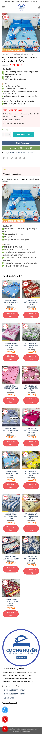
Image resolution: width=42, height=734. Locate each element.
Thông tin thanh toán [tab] (12, 174)
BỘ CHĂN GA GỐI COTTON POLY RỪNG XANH (31, 473)
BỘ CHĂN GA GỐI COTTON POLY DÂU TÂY (11, 388)
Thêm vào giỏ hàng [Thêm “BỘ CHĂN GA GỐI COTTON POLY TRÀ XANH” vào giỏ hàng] (10, 485)
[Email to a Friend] (16, 158)
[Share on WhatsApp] (4, 158)
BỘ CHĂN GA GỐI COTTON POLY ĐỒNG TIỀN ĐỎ (10, 601)
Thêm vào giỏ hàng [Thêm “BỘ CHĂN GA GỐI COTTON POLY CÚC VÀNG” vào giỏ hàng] (31, 528)
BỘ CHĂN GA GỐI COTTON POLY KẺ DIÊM (10, 516)
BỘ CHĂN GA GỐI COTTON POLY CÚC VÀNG (31, 516)
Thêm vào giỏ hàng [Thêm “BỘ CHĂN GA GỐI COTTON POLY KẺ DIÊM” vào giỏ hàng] (10, 528)
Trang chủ (5, 54)
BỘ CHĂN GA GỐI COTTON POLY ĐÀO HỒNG (11, 345)
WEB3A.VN (26, 732)
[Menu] (3, 7)
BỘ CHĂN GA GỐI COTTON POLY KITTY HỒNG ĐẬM (31, 431)
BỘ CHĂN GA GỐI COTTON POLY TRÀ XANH (11, 473)
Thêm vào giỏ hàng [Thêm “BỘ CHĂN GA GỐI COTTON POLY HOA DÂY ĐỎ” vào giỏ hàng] (31, 315)
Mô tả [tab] (6, 169)
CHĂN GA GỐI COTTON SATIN (15, 694)
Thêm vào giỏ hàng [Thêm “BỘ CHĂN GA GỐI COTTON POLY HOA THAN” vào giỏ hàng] (31, 571)
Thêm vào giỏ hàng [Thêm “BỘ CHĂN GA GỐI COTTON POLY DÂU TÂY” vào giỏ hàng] (10, 400)
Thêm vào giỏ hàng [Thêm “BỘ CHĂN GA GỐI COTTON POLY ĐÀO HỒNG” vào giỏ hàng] (10, 357)
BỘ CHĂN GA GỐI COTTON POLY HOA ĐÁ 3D (31, 345)
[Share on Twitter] (12, 158)
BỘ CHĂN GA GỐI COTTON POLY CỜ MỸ (11, 558)
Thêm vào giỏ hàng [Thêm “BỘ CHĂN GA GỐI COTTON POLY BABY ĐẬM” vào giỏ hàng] (10, 443)
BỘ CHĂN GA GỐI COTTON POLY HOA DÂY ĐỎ (31, 303)
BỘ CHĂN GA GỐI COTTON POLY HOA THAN (31, 559)
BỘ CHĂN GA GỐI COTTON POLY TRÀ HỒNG (31, 388)
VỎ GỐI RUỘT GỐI (10, 698)
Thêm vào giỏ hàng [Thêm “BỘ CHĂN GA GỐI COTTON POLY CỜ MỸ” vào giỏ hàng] (10, 569)
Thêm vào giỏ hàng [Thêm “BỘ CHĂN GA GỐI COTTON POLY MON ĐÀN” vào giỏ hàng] (10, 315)
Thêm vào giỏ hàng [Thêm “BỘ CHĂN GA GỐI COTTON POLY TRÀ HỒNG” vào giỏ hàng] (31, 400)
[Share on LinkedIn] (24, 158)
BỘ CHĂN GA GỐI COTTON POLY (22, 54)
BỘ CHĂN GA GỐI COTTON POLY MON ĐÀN (11, 303)
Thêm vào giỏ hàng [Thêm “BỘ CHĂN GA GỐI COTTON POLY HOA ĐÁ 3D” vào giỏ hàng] (31, 357)
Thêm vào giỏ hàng (23, 134)
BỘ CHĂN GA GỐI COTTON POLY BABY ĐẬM (10, 431)
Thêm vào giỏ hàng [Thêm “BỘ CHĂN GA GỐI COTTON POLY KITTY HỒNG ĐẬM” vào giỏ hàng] (31, 443)
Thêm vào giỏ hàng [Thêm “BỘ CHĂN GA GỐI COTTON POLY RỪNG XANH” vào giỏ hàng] (31, 485)
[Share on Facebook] (8, 158)
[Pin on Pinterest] (20, 158)
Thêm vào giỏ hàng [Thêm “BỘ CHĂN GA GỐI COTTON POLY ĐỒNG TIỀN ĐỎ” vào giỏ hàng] (10, 613)
